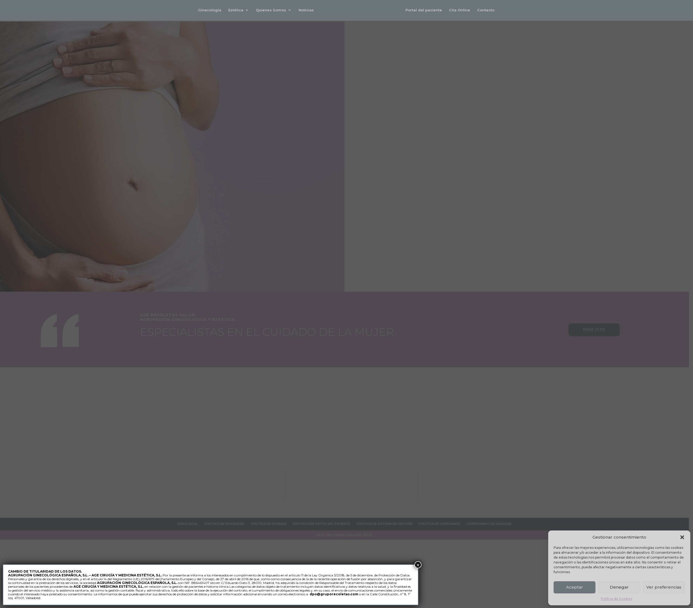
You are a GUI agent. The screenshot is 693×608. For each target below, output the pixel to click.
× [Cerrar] (418, 564)
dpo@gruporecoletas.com (334, 594)
